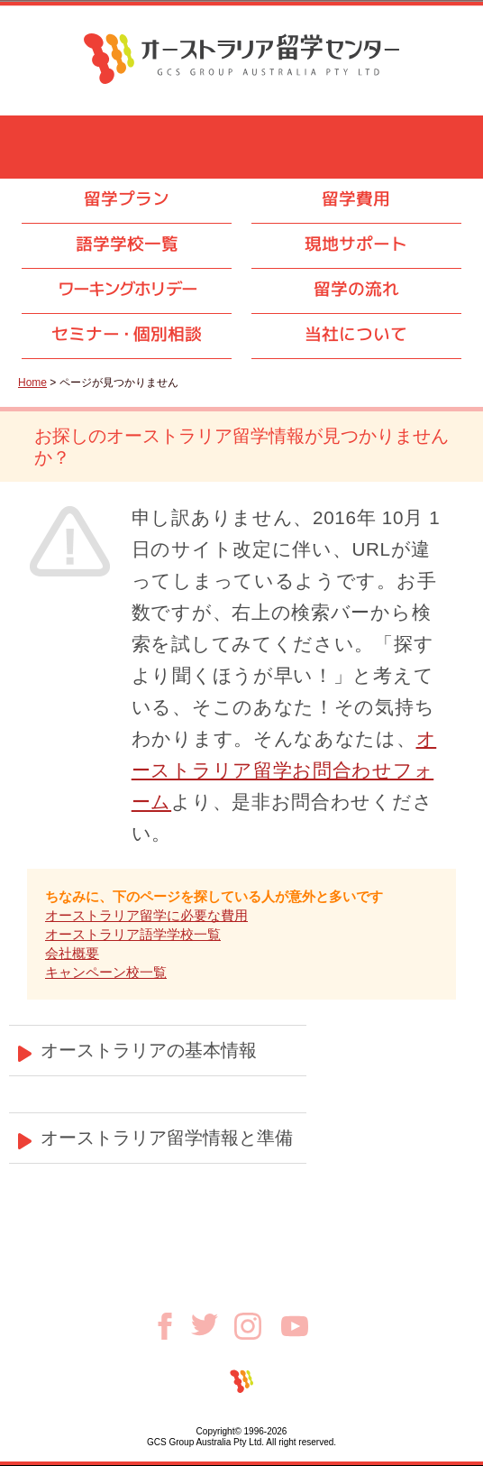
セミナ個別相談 (126, 334)
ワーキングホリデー (127, 288)
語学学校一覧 (127, 243)
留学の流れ (356, 288)
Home (32, 382)
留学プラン (126, 198)
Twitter (212, 1324)
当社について (356, 334)
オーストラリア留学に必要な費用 (146, 915)
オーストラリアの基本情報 (149, 1050)
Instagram (257, 1326)
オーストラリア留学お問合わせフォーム (284, 770)
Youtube (294, 1326)
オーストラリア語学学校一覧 (133, 934)
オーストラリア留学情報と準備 (167, 1138)
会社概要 (72, 953)
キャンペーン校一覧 (106, 972)
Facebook (171, 1326)
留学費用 (356, 198)
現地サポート (356, 243)
